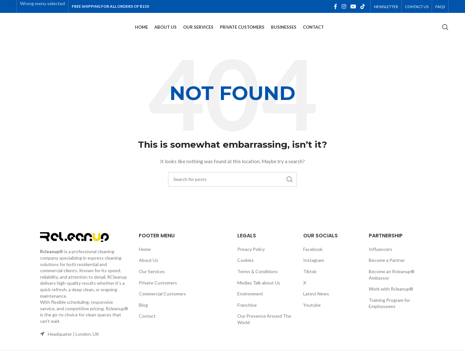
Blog (143, 311)
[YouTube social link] (353, 7)
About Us (148, 266)
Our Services (152, 278)
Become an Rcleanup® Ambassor (392, 281)
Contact (147, 322)
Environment (250, 300)
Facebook (313, 255)
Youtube (312, 311)
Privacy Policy (251, 255)
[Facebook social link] (335, 7)
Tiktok (309, 278)
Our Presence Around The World (264, 326)
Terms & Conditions (257, 278)
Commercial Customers (162, 300)
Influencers (380, 255)
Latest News (316, 300)
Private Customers (158, 289)
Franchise (247, 311)
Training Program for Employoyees (389, 310)
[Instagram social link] (343, 7)
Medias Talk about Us (258, 289)
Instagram (313, 266)
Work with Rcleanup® (391, 295)
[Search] (445, 30)
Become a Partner (387, 266)
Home (145, 255)
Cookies (245, 266)
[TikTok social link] (362, 7)
